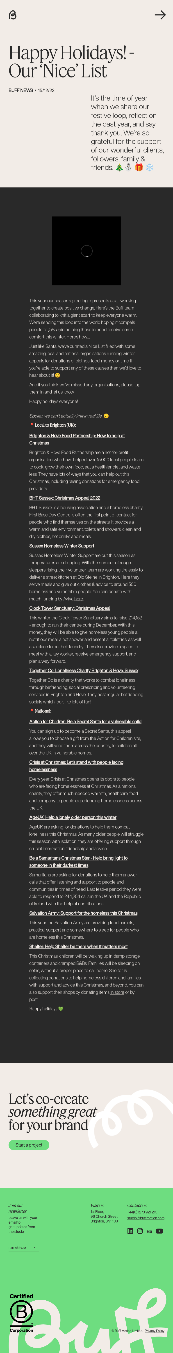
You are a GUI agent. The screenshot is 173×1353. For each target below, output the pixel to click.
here (78, 599)
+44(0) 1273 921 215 (142, 1212)
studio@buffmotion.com (145, 1218)
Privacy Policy (154, 1330)
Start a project (29, 1145)
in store (117, 992)
